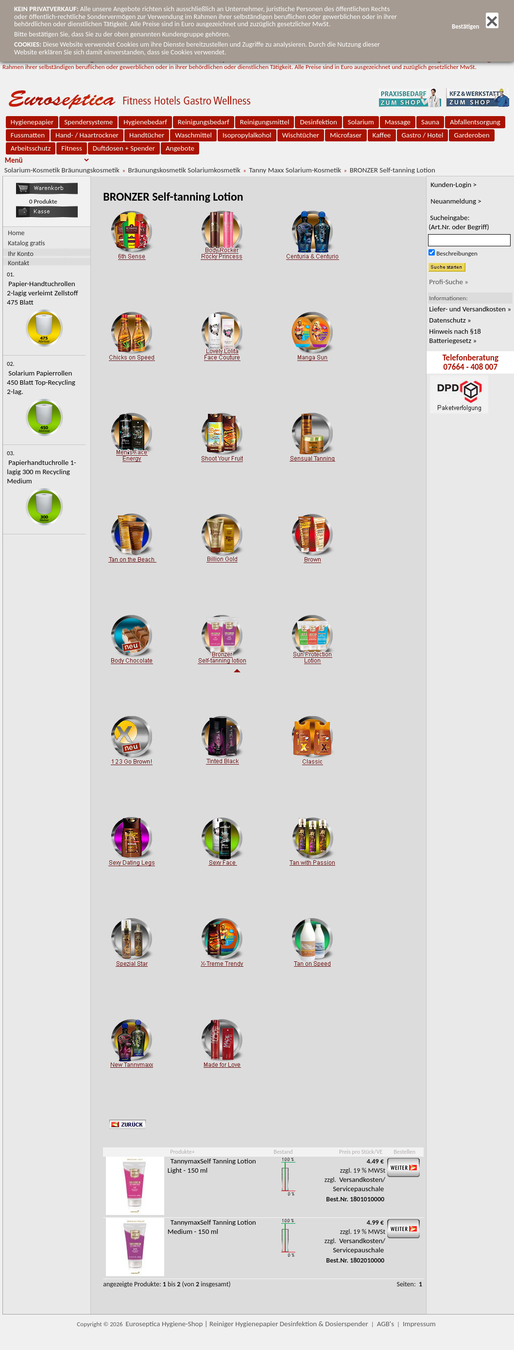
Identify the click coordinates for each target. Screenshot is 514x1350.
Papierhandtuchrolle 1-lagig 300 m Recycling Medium (41, 471)
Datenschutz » (450, 320)
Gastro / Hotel (423, 135)
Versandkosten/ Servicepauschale (359, 1184)
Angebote (180, 148)
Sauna (430, 122)
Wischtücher (301, 135)
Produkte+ (182, 1151)
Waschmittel (193, 135)
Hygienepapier (32, 122)
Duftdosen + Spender (124, 148)
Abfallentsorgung (475, 122)
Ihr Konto (21, 253)
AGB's (385, 1323)
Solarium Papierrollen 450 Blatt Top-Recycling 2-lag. (41, 382)
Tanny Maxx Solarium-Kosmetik (295, 170)
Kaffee (382, 135)
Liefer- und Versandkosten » (470, 309)
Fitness (71, 148)
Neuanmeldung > (455, 201)
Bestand (283, 1151)
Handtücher (146, 135)
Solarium (361, 122)
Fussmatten (28, 135)
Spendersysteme (88, 122)
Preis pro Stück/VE (360, 1151)
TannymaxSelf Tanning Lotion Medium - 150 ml (212, 1227)
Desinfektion (318, 122)
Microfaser (346, 135)
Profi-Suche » (448, 281)
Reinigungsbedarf (203, 122)
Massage (398, 122)
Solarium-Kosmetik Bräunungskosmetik (62, 170)
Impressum (419, 1323)
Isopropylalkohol (247, 135)
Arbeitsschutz (31, 148)
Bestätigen (475, 26)
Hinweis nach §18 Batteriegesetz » (455, 336)
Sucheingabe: (458, 222)
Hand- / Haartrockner (87, 135)
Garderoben (471, 135)
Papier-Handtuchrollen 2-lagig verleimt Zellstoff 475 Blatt (42, 293)
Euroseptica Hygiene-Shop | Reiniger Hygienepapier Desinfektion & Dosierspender (247, 1323)
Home (16, 233)
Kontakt (18, 262)
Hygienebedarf (145, 122)
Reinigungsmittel (265, 122)
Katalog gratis (26, 243)
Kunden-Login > (453, 184)
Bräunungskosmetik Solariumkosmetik (184, 170)
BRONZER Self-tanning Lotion (392, 170)
